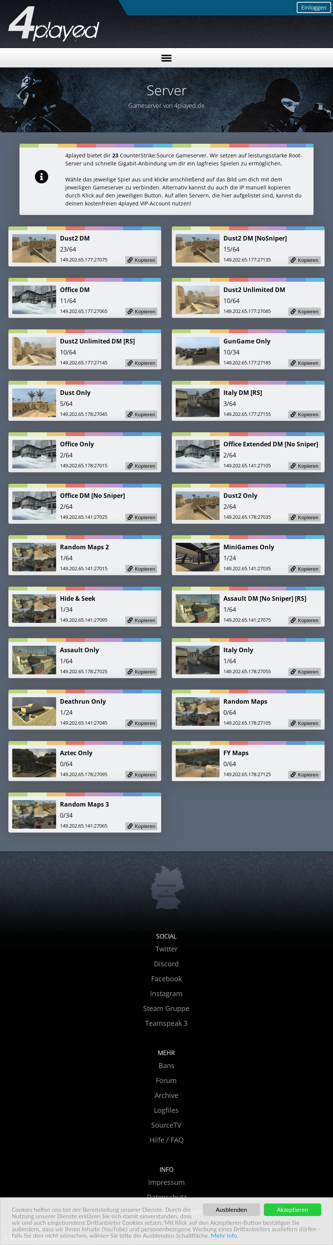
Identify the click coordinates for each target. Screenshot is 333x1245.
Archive (166, 1095)
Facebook (166, 978)
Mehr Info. (225, 1236)
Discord (166, 963)
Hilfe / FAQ (166, 1139)
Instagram (166, 993)
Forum (166, 1080)
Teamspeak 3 (166, 1023)
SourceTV (166, 1124)
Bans (166, 1065)
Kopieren (145, 260)
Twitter (166, 948)
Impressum (166, 1182)
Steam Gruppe (166, 1008)
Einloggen (314, 7)
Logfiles (166, 1110)
